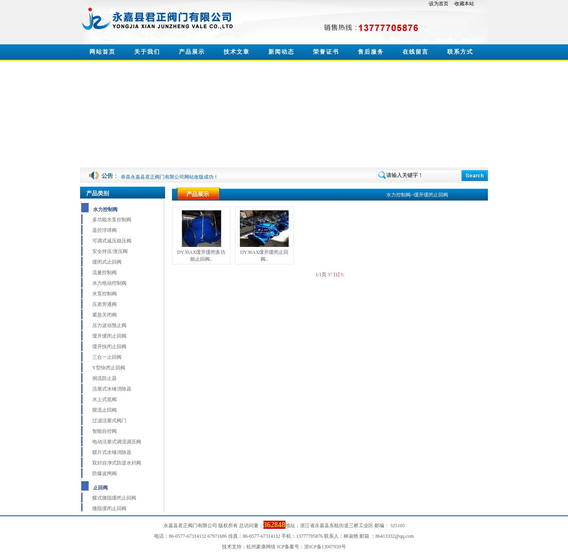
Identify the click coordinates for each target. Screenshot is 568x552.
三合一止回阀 (107, 357)
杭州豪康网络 (261, 547)
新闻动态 (281, 52)
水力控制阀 (105, 209)
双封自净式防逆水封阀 (116, 463)
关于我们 (147, 52)
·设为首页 (438, 4)
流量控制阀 (104, 272)
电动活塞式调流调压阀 (116, 442)
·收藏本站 (463, 4)
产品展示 (192, 52)
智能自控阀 (104, 431)
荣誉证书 (326, 52)
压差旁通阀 (104, 304)
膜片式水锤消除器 (111, 452)
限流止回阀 (104, 410)
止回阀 (100, 488)
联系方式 (460, 52)
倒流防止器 (104, 378)
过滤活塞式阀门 (109, 420)
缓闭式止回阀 (107, 262)
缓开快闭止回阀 (109, 346)
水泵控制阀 (104, 294)
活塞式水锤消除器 (111, 389)
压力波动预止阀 (109, 325)
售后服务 (371, 52)
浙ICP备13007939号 (325, 547)
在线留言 (416, 52)
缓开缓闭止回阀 (109, 336)
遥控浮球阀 (104, 230)
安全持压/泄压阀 (110, 251)
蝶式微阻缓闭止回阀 (114, 498)
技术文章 (237, 52)
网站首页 (102, 52)
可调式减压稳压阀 (111, 241)
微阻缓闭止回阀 (109, 508)
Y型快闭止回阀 (108, 368)
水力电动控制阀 (109, 283)
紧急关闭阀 (104, 315)
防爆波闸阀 (104, 473)
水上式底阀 (104, 399)
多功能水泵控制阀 (111, 220)
